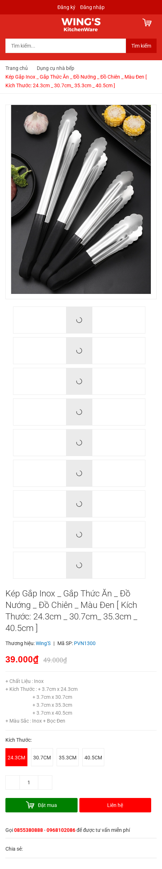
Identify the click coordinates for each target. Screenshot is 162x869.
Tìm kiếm (141, 46)
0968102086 (61, 830)
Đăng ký (66, 7)
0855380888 (28, 830)
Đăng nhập (92, 7)
